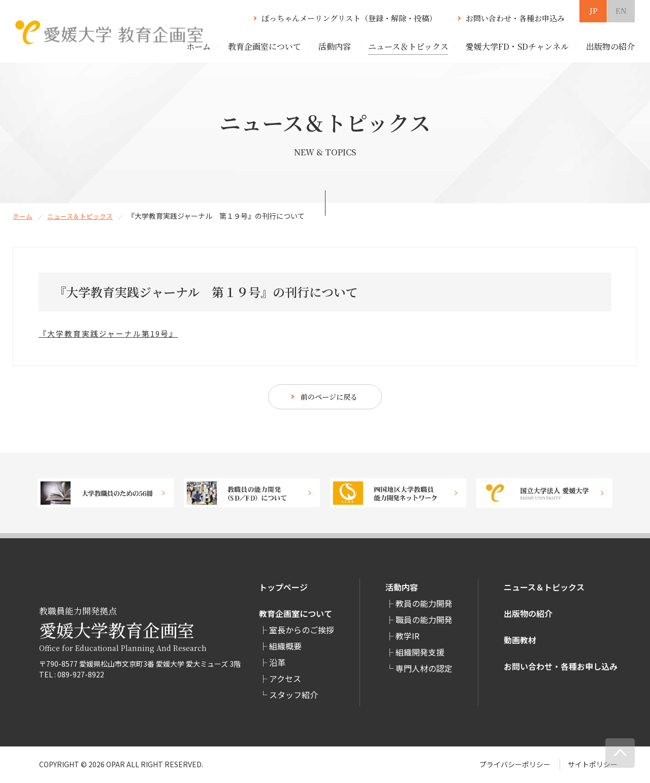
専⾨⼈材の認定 (424, 669)
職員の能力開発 (424, 620)
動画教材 (520, 640)
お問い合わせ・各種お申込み (515, 18)
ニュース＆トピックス (84, 216)
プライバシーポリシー (514, 765)
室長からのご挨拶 (301, 630)
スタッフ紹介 (293, 695)
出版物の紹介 (528, 614)
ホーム (198, 46)
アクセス (285, 679)
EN (621, 10)
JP (593, 10)
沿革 (277, 663)
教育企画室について (295, 614)
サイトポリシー (593, 765)
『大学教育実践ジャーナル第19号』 (108, 333)
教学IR (407, 636)
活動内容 (401, 587)
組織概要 (285, 646)
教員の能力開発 (424, 604)
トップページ (283, 587)
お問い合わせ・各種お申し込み (561, 667)
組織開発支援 (420, 652)
